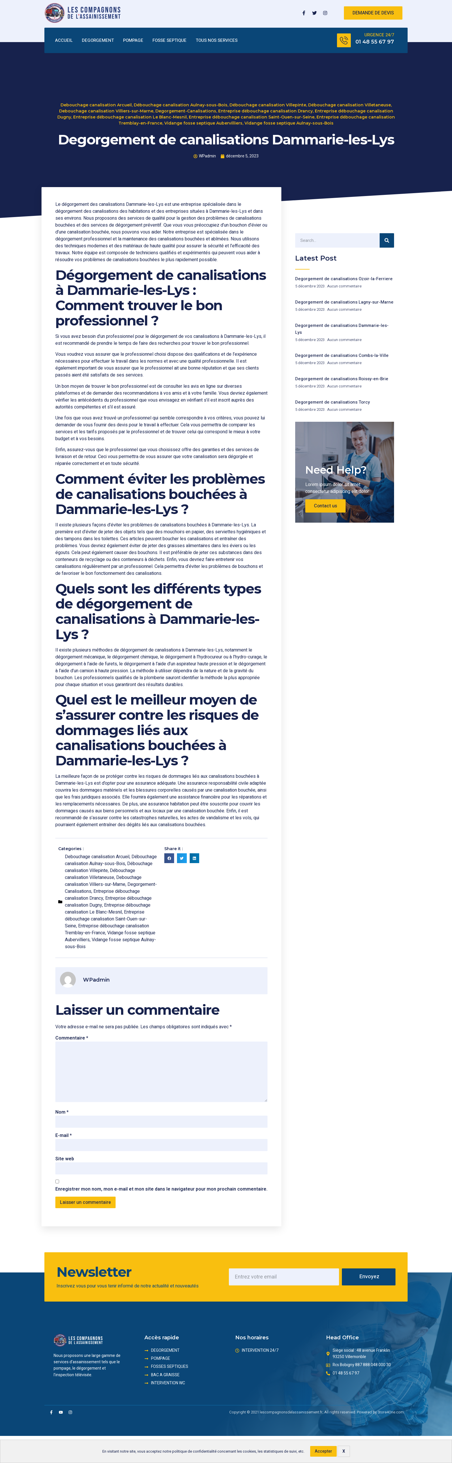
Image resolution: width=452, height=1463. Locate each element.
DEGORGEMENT (98, 41)
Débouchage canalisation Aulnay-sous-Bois (180, 105)
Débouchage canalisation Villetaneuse (349, 105)
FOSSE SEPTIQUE (169, 41)
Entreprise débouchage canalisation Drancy (265, 111)
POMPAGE (133, 41)
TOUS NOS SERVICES (217, 41)
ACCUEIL (64, 41)
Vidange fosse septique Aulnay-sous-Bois (289, 124)
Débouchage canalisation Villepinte (267, 105)
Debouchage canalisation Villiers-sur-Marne (106, 111)
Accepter (323, 1451)
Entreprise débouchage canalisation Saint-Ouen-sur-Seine (251, 117)
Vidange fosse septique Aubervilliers (203, 124)
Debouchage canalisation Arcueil (96, 105)
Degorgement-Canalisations (185, 111)
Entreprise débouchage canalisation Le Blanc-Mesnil (130, 117)
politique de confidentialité (194, 1451)
